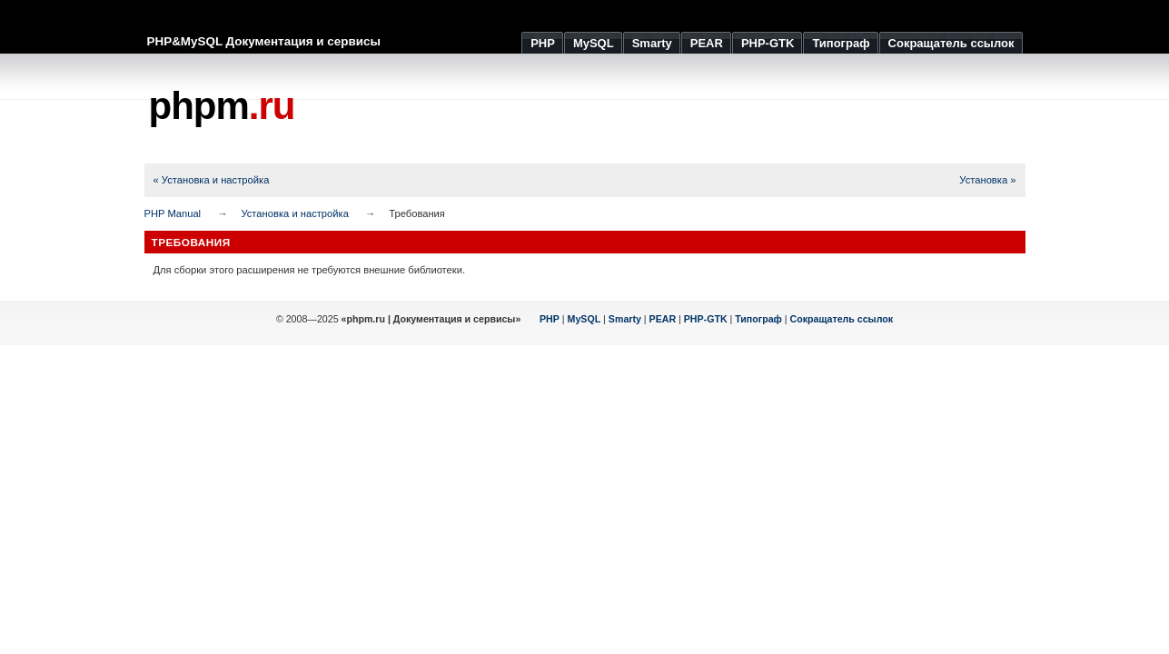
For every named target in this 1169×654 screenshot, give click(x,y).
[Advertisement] (694, 109)
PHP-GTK (706, 318)
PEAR (663, 318)
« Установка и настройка (212, 179)
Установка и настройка (295, 213)
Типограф (758, 318)
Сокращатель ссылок (842, 318)
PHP (550, 318)
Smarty (625, 318)
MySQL (584, 318)
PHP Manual (173, 213)
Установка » (987, 179)
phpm (222, 105)
